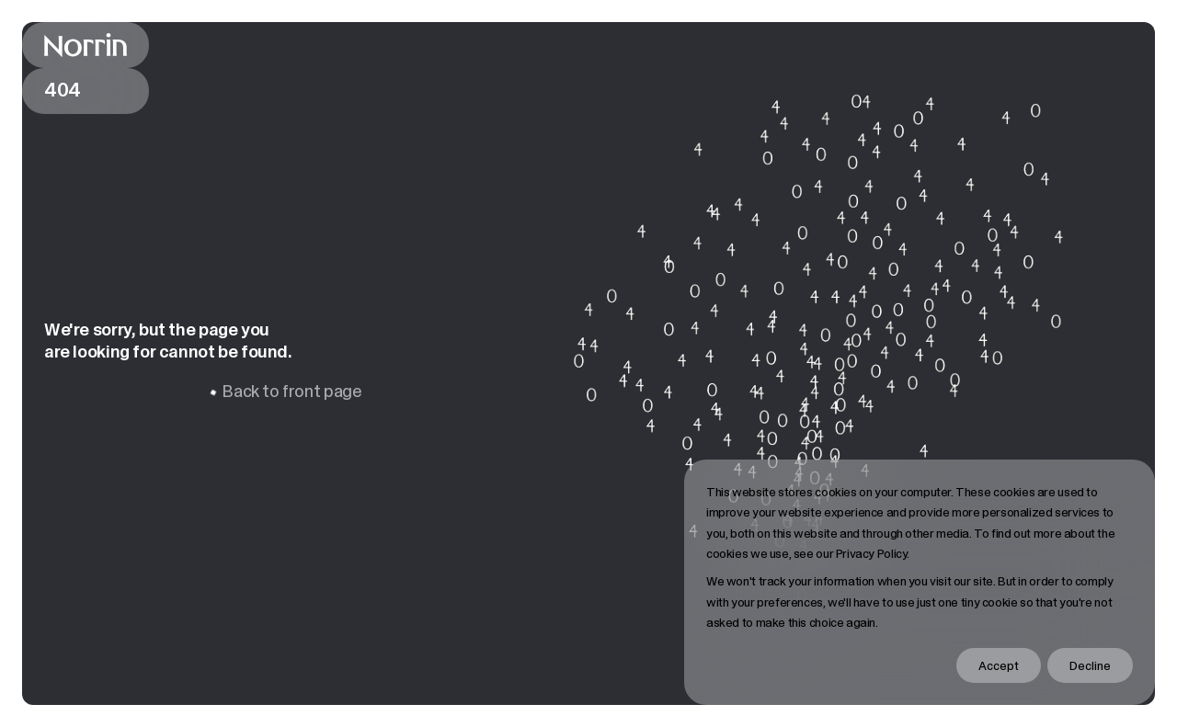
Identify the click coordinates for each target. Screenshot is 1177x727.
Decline (1090, 665)
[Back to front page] (85, 45)
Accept (998, 665)
